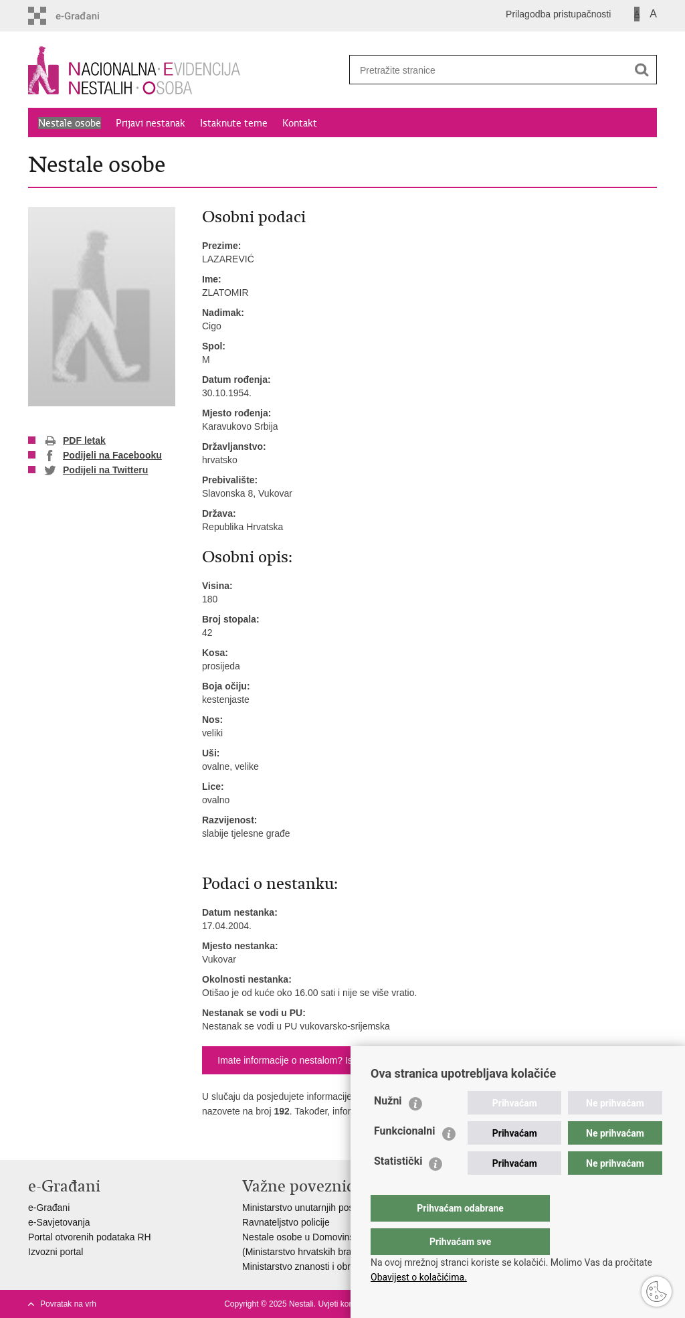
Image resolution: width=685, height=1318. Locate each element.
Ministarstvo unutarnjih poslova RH (314, 1207)
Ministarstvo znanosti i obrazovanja (315, 1266)
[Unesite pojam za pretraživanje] (483, 70)
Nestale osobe (69, 123)
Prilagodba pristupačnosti (558, 14)
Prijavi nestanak (150, 123)
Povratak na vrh (68, 1304)
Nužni (388, 1127)
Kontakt (299, 123)
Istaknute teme (234, 123)
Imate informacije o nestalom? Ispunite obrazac (315, 1060)
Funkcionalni (404, 1157)
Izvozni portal (55, 1251)
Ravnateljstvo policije (286, 1222)
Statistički (398, 1187)
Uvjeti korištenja (346, 1304)
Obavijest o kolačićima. (419, 1277)
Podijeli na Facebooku (103, 456)
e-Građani (49, 1207)
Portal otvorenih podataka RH (89, 1237)
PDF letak (75, 441)
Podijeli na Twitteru (96, 471)
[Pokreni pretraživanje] (641, 69)
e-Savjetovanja (59, 1222)
